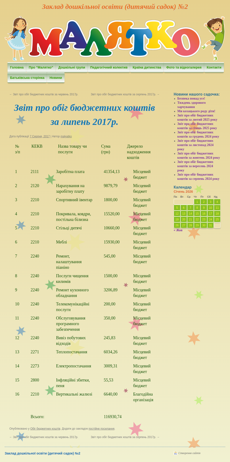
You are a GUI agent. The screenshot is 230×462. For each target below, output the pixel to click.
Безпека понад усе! (191, 98)
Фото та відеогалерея (184, 67)
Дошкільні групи (71, 67)
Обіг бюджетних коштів (45, 428)
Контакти (214, 67)
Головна (17, 67)
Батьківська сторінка (27, 78)
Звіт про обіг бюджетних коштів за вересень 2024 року (195, 166)
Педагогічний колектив (109, 67)
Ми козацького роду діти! (196, 111)
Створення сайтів (189, 453)
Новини (56, 78)
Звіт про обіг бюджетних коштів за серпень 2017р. (125, 94)
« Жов (178, 230)
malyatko (66, 136)
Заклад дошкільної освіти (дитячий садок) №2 (115, 6)
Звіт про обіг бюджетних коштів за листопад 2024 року (195, 145)
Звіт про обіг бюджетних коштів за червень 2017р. (43, 94)
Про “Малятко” (41, 67)
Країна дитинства (147, 67)
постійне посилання (102, 428)
